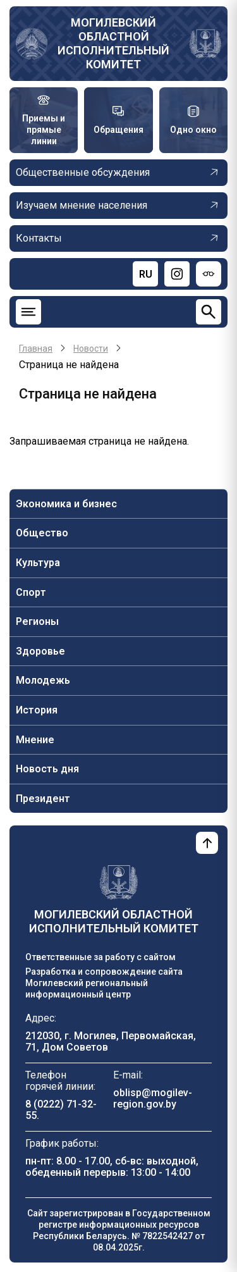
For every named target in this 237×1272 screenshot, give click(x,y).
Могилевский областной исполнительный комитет (113, 43)
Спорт (31, 592)
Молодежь (43, 680)
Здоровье (40, 651)
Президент (43, 799)
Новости (90, 348)
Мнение (35, 740)
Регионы (37, 621)
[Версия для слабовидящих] (208, 274)
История (37, 710)
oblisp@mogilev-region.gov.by (152, 1098)
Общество (42, 533)
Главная (35, 348)
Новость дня (47, 769)
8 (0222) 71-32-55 (61, 1109)
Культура (38, 563)
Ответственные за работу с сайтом (100, 957)
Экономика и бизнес (66, 504)
